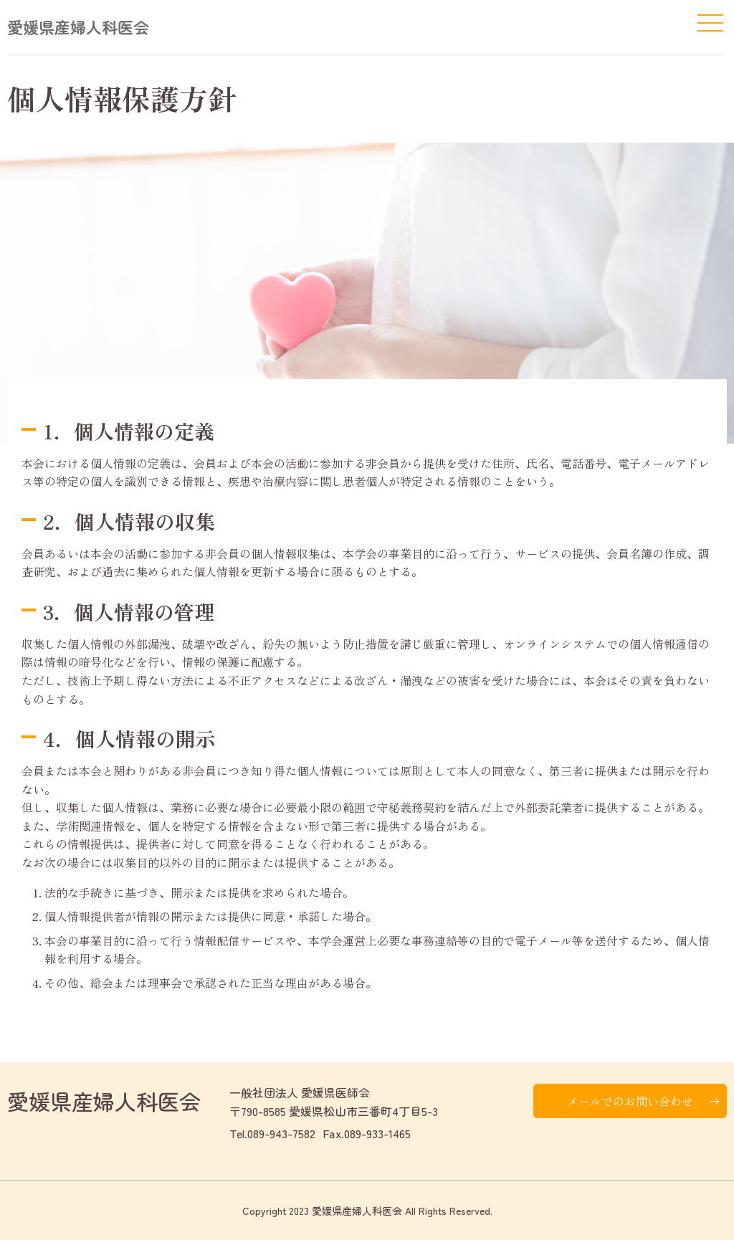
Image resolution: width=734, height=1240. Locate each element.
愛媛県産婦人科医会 (78, 26)
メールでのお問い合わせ (630, 1101)
